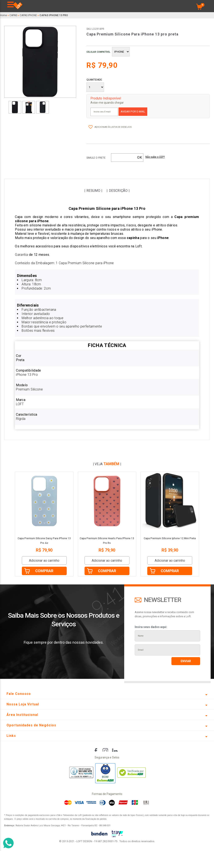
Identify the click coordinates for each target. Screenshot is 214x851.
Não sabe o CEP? (155, 157)
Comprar (44, 571)
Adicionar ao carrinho (44, 561)
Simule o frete (96, 157)
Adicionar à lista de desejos (113, 126)
